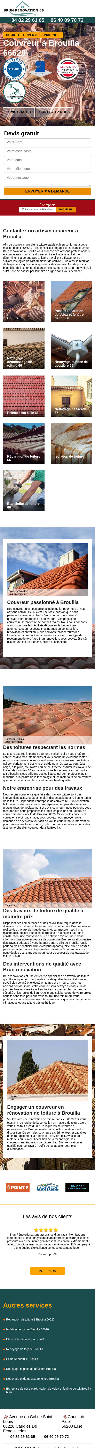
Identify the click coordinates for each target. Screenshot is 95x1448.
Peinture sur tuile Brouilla (22, 1359)
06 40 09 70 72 (67, 20)
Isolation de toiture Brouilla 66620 (27, 1329)
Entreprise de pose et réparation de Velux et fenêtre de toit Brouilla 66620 (48, 1390)
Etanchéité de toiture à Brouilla (25, 1339)
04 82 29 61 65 (27, 20)
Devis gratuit (18, 112)
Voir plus (47, 1271)
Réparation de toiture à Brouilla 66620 (30, 1319)
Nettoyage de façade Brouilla (24, 1349)
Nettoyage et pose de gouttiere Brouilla (31, 1368)
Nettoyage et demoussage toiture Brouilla (32, 1378)
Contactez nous (54, 112)
